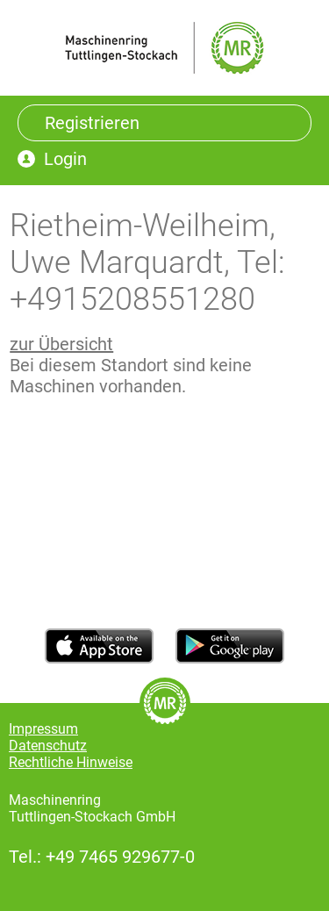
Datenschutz (48, 745)
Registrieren (92, 122)
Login (65, 158)
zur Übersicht (61, 344)
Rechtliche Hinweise (70, 762)
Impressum (43, 729)
